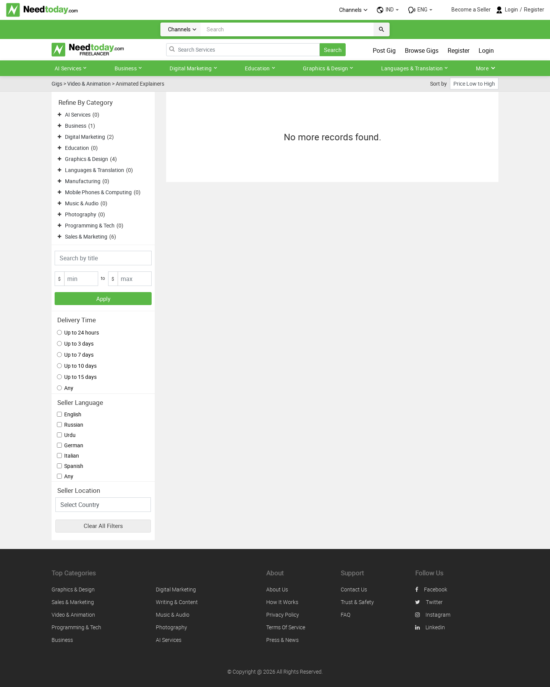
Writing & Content (177, 602)
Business (128, 68)
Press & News (282, 639)
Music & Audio (82, 203)
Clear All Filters (103, 525)
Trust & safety (357, 602)
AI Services (71, 68)
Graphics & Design (328, 68)
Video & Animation (89, 83)
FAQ (345, 614)
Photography (80, 214)
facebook (431, 589)
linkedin (430, 627)
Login (511, 9)
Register (534, 9)
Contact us (354, 589)
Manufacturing (82, 181)
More (485, 68)
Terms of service (285, 627)
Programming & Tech (90, 225)
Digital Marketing (193, 68)
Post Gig (384, 50)
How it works (282, 602)
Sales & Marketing (86, 236)
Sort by (438, 83)
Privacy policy (282, 614)
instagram (432, 614)
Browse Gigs (421, 50)
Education (260, 68)
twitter (429, 602)
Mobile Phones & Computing (98, 192)
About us (277, 589)
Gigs (57, 83)
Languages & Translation (414, 68)
